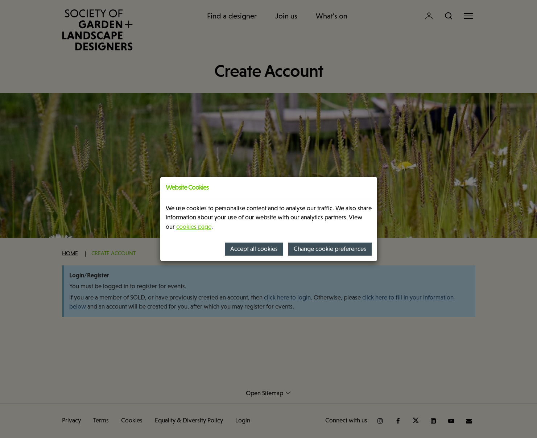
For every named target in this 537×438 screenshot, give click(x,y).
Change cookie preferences (330, 248)
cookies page (193, 226)
